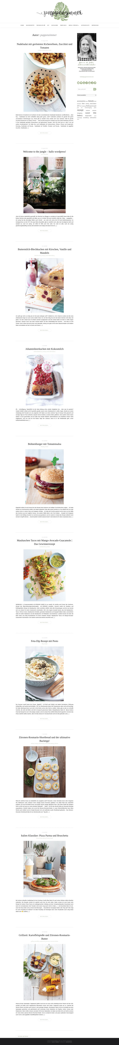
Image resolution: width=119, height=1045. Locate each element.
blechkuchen (38, 255)
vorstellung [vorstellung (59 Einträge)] (86, 117)
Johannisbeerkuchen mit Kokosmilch (45, 349)
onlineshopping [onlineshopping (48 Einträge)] (88, 107)
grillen (32, 941)
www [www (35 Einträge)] (78, 119)
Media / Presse (74, 25)
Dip (43, 643)
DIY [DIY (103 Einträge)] (78, 106)
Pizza (47, 838)
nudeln (39, 50)
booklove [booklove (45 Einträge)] (79, 103)
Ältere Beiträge (23, 1036)
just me (43, 154)
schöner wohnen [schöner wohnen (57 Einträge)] (91, 110)
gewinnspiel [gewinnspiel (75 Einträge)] (93, 106)
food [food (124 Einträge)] (87, 106)
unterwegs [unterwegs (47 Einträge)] (79, 117)
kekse (32, 743)
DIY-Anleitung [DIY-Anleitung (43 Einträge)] (83, 106)
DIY (48, 25)
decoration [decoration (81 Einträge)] (93, 103)
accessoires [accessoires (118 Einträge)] (81, 101)
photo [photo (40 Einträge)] (95, 107)
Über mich (63, 25)
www (46, 154)
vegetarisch (42, 941)
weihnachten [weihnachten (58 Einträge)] (93, 117)
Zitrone (56, 743)
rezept (49, 50)
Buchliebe (55, 25)
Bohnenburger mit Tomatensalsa (44, 444)
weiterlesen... (44, 132)
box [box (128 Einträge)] (83, 103)
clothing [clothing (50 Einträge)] (87, 103)
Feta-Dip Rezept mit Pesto (44, 641)
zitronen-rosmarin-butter (52, 941)
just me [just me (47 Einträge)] (79, 107)
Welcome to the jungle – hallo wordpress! (44, 151)
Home (22, 25)
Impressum (95, 25)
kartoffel (37, 941)
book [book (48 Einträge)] (95, 101)
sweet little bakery (50, 255)
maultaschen (42, 546)
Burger (42, 446)
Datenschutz (85, 25)
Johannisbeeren (38, 351)
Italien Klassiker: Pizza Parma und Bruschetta (44, 835)
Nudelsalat (44, 50)
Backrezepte (30, 25)
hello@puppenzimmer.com (87, 76)
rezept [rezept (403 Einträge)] (80, 110)
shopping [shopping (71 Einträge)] (79, 113)
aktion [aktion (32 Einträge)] (87, 101)
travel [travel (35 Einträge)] (95, 115)
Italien (43, 838)
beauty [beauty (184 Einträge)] (91, 101)
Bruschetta (39, 838)
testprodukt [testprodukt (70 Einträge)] (88, 115)
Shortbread (41, 743)
